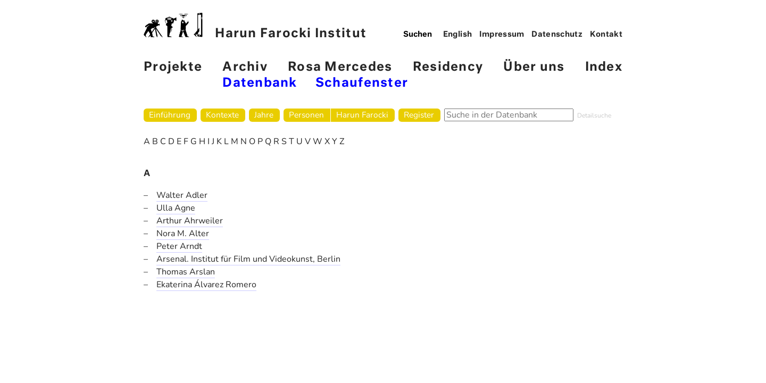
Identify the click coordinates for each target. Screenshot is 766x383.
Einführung (169, 114)
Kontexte (222, 114)
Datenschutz (556, 34)
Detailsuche (594, 115)
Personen (306, 114)
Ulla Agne (175, 208)
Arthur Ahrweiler (189, 221)
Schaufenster (361, 83)
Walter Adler (181, 195)
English (457, 34)
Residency (448, 67)
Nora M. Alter (182, 233)
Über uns (533, 67)
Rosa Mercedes (340, 67)
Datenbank (259, 83)
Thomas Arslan (185, 272)
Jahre (263, 114)
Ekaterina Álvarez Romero (206, 284)
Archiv (245, 67)
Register (419, 114)
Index (603, 67)
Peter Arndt (179, 246)
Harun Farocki (362, 114)
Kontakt (606, 34)
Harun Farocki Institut (255, 26)
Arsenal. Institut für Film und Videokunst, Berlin (248, 259)
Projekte (173, 67)
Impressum (501, 34)
